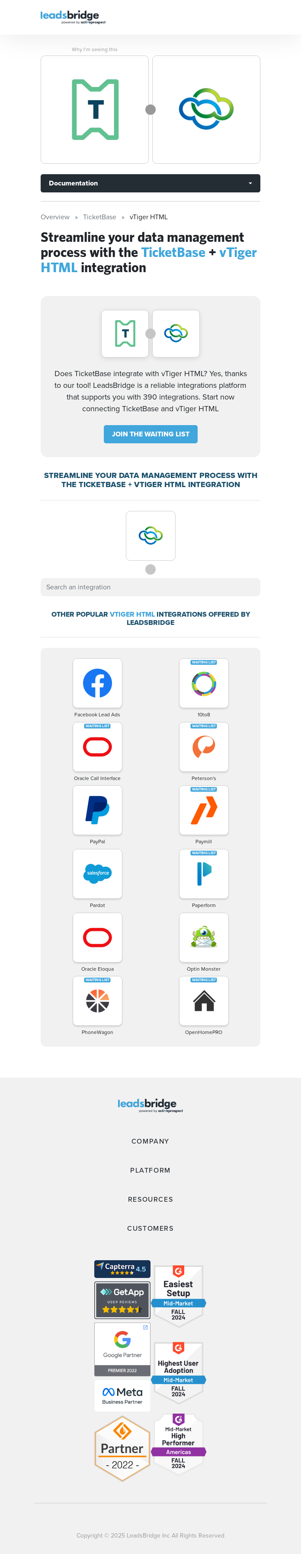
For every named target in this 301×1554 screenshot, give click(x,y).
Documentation (73, 183)
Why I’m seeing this (95, 49)
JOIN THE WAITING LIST (150, 434)
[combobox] (150, 587)
